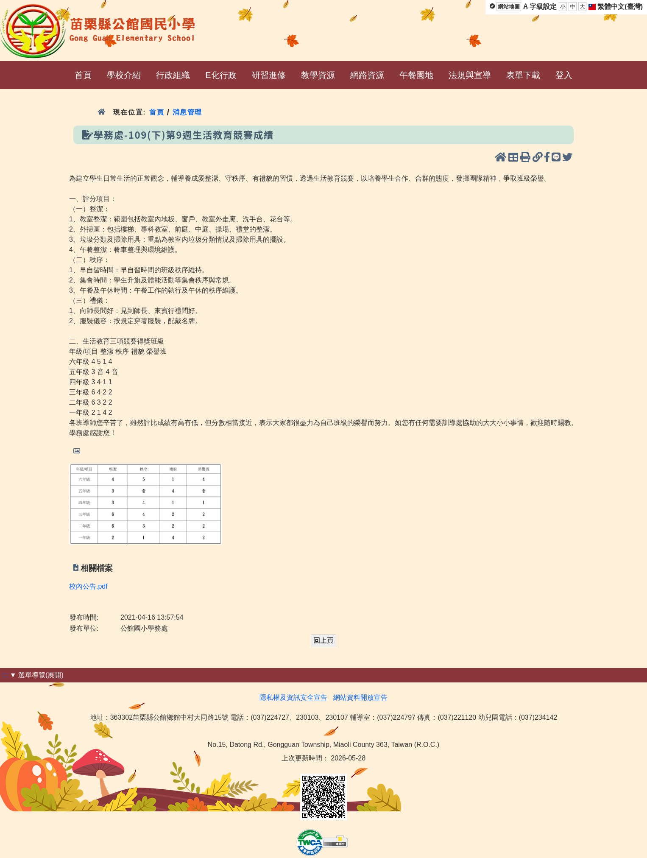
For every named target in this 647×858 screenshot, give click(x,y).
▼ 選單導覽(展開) (37, 675)
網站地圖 (509, 6)
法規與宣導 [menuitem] (470, 75)
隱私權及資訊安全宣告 (293, 697)
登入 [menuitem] (563, 75)
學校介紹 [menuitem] (124, 75)
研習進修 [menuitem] (269, 75)
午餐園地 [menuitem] (416, 75)
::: (5, 675)
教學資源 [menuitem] (318, 75)
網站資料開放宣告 (360, 697)
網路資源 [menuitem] (367, 75)
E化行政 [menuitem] (220, 75)
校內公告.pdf (88, 586)
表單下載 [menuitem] (523, 75)
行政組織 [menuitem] (173, 75)
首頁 (157, 112)
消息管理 (187, 112)
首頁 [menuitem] (83, 75)
